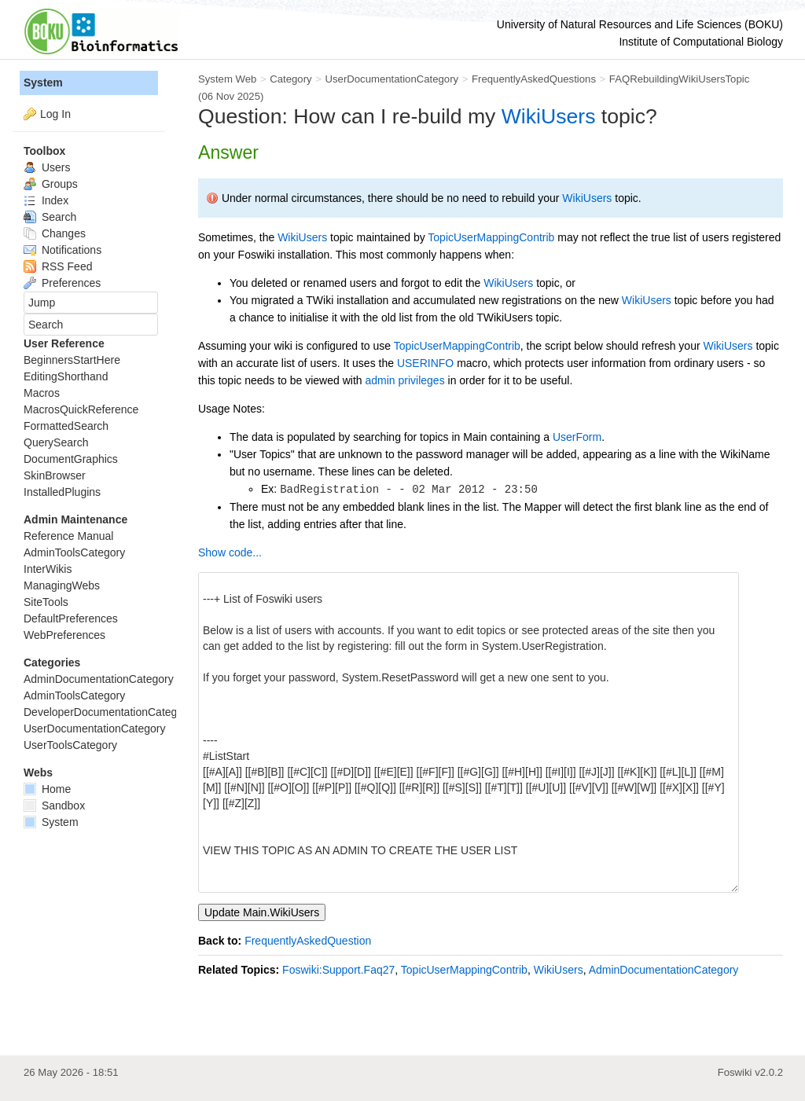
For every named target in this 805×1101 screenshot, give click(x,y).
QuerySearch (56, 442)
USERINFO (425, 363)
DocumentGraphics (71, 459)
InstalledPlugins (62, 492)
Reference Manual (68, 536)
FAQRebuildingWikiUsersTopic (679, 79)
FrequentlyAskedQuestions (534, 79)
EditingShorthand (66, 376)
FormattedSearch (66, 426)
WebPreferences (64, 635)
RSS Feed (58, 266)
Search (50, 217)
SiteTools (46, 602)
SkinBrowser (55, 475)
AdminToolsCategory (74, 552)
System (43, 82)
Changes (55, 233)
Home (47, 789)
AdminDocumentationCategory (664, 969)
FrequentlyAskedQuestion (307, 940)
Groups (51, 184)
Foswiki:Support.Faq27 (338, 969)
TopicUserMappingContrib (491, 237)
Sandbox (54, 805)
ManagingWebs (62, 585)
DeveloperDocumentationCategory (108, 712)
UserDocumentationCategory (391, 79)
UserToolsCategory (70, 745)
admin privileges (404, 380)
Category (290, 79)
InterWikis (48, 569)
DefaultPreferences (71, 618)
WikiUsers (549, 116)
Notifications (62, 250)
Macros (42, 393)
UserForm (577, 437)
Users (47, 167)
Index (46, 200)
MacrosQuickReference (81, 409)
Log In (55, 114)
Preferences (62, 283)
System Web (227, 79)
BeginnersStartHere (72, 360)
